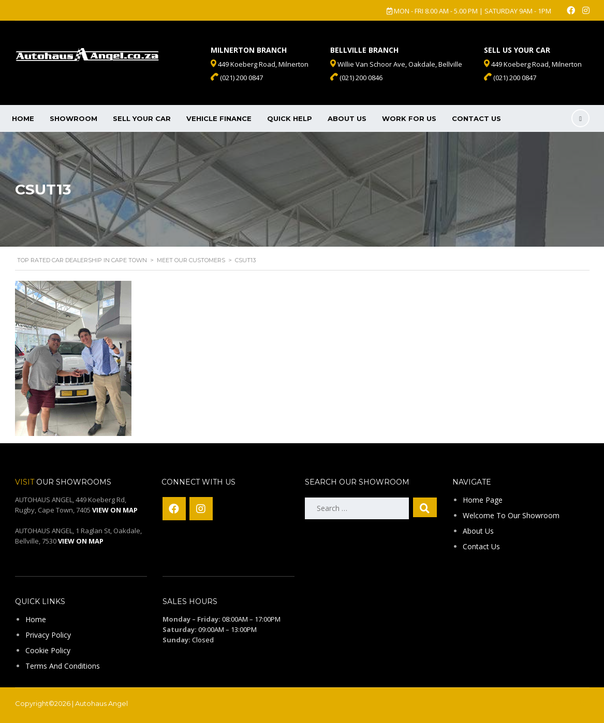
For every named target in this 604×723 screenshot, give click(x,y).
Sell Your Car (142, 118)
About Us (347, 118)
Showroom (73, 118)
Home (23, 118)
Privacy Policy (48, 635)
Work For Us (409, 118)
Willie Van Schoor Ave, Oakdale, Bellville (396, 64)
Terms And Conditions (62, 666)
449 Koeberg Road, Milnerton (533, 64)
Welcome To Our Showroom (511, 515)
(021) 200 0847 (510, 77)
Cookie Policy (47, 650)
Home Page (483, 500)
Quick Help (289, 118)
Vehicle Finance (219, 118)
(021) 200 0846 (356, 77)
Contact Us (476, 118)
